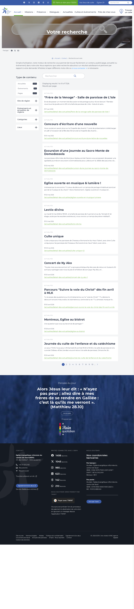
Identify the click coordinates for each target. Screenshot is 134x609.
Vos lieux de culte (86, 3)
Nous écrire (23, 532)
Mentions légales (31, 600)
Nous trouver (24, 535)
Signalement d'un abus (26, 551)
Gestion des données (23, 604)
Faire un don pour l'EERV (65, 3)
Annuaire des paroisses (39, 602)
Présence (41, 12)
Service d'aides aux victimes (26, 554)
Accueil (17, 12)
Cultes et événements (85, 12)
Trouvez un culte (125, 11)
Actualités (68, 12)
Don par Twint (94, 566)
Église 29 (100, 3)
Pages (27, 94)
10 (96, 428)
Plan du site (20, 600)
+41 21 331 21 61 (24, 529)
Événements (27, 89)
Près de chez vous (106, 12)
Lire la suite (67, 477)
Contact (69, 602)
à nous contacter (79, 68)
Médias (41, 600)
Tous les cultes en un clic (25, 541)
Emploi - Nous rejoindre (56, 602)
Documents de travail (23, 602)
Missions (29, 12)
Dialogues (54, 12)
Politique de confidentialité (54, 600)
